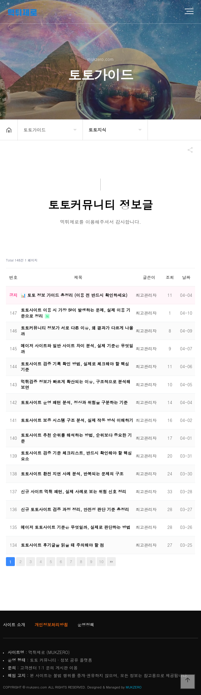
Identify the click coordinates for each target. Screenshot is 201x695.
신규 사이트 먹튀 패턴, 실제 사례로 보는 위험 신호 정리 (73, 491)
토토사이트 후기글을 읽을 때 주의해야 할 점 (62, 545)
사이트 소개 (14, 625)
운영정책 (85, 625)
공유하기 (187, 150)
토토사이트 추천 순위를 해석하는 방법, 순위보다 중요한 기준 (76, 438)
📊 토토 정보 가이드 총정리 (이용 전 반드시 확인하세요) (74, 295)
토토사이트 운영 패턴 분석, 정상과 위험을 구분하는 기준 (74, 402)
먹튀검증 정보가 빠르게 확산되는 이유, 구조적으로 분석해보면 (75, 384)
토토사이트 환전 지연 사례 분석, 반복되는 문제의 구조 (72, 474)
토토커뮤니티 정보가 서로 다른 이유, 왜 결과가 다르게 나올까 (77, 331)
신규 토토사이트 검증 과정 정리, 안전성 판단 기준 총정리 (75, 509)
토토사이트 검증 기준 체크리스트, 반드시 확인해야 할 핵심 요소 (76, 456)
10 (101, 561)
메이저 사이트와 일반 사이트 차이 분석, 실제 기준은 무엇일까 (77, 348)
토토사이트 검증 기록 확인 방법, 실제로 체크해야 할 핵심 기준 (75, 367)
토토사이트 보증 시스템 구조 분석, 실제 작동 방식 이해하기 (77, 420)
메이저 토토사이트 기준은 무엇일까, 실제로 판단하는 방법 (75, 527)
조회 (170, 277)
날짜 (186, 277)
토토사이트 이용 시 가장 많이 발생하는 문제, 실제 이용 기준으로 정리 (75, 313)
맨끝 (111, 561)
